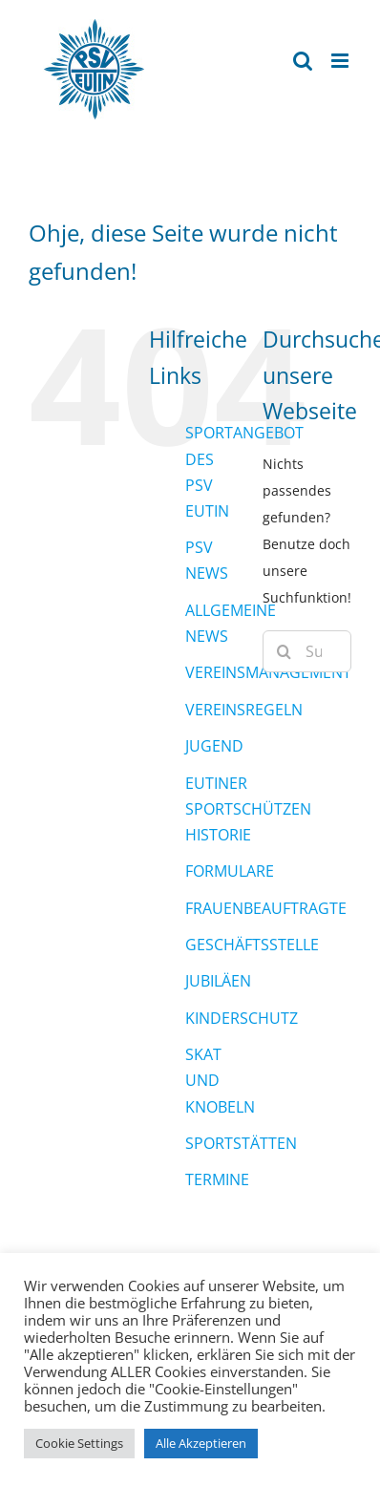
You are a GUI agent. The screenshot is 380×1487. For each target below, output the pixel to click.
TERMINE (217, 1179)
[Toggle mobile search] (302, 61)
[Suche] (284, 651)
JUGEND (214, 745)
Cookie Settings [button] (79, 1443)
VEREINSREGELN (244, 709)
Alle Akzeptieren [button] (201, 1443)
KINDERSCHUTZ (241, 1018)
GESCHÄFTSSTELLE (252, 944)
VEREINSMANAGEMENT (268, 672)
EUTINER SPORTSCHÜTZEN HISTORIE (248, 809)
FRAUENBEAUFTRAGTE (266, 908)
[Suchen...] (307, 651)
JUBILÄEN (218, 980)
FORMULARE (229, 871)
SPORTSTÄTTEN (241, 1143)
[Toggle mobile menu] (341, 61)
